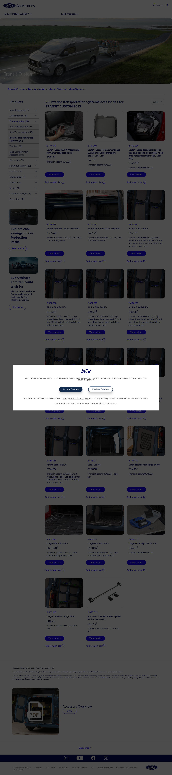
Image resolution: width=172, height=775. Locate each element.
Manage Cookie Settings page (76, 398)
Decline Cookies (100, 389)
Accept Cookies (71, 389)
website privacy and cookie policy (82, 403)
